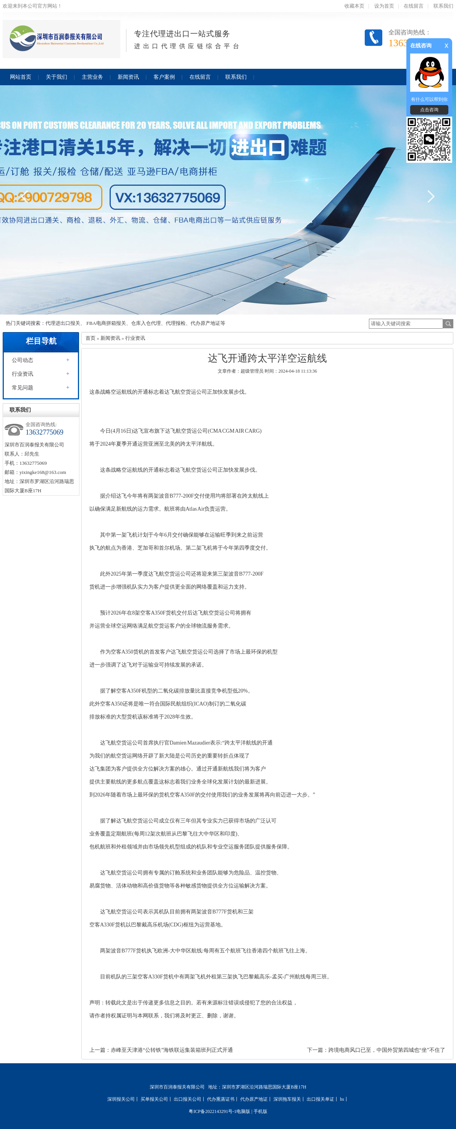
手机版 (260, 1111)
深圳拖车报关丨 (289, 1099)
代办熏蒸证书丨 (223, 1099)
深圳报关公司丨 (123, 1099)
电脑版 (243, 1111)
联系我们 (443, 6)
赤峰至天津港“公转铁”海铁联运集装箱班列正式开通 (172, 1050)
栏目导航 (41, 341)
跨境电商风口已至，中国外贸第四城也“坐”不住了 (386, 1050)
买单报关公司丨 (157, 1099)
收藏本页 (354, 6)
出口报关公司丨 (190, 1099)
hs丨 (344, 1099)
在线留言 (414, 6)
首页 (90, 338)
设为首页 (384, 6)
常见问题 (22, 388)
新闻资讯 (110, 338)
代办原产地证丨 (256, 1099)
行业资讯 (22, 374)
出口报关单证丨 (323, 1099)
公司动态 (22, 360)
